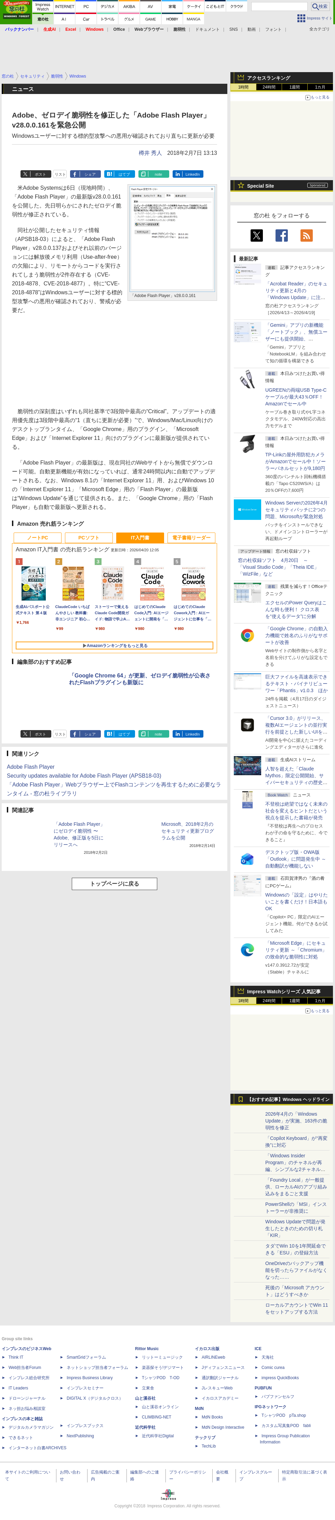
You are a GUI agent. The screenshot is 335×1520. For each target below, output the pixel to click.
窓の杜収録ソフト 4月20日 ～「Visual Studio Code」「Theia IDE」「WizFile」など (278, 567)
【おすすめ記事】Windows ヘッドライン (288, 1099)
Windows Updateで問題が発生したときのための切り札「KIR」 (295, 1228)
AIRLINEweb (213, 1357)
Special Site (260, 186)
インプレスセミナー (85, 1388)
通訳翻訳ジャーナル (220, 1377)
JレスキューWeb (217, 1388)
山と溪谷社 (145, 1398)
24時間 (269, 87)
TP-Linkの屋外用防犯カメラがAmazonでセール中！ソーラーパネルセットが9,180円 (295, 461)
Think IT (16, 1357)
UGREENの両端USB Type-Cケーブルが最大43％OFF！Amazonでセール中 (295, 396)
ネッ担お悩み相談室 (27, 1408)
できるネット (21, 1437)
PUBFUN (263, 1388)
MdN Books (212, 1417)
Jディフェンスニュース (223, 1367)
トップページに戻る (114, 884)
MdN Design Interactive (223, 1427)
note (158, 174)
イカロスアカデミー (220, 1398)
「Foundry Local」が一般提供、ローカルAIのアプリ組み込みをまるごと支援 (296, 1186)
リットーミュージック (162, 1357)
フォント (273, 29)
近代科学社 (145, 1427)
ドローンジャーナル (27, 1398)
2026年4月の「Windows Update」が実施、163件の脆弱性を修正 (296, 1120)
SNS (233, 29)
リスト (60, 174)
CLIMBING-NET (156, 1417)
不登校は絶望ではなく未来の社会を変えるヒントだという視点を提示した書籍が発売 (296, 810)
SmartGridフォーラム (86, 1357)
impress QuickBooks (280, 1377)
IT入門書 (140, 537)
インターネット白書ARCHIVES (37, 1447)
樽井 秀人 (150, 153)
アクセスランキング (268, 78)
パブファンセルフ (278, 1396)
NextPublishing (80, 1436)
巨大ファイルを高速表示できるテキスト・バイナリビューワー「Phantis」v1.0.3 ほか (296, 683)
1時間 (243, 87)
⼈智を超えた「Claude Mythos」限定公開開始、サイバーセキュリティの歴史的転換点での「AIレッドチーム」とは (296, 782)
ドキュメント (207, 29)
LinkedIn (193, 174)
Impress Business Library (90, 1377)
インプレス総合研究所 (29, 1377)
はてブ (124, 174)
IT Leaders (18, 1388)
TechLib (209, 1446)
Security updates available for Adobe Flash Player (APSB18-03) (84, 776)
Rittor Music (147, 1348)
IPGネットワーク (270, 1406)
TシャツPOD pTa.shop (284, 1415)
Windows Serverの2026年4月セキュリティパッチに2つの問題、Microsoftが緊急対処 (296, 509)
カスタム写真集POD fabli (286, 1425)
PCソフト (88, 537)
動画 (251, 29)
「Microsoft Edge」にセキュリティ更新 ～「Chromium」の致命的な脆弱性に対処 (296, 949)
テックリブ (205, 1437)
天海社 (268, 1357)
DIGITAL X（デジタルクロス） (95, 1398)
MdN (199, 1408)
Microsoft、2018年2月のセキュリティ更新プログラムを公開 (187, 830)
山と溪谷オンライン (160, 1406)
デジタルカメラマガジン (31, 1427)
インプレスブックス (85, 1425)
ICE (258, 1348)
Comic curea (273, 1367)
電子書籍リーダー (191, 537)
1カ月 (320, 87)
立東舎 (148, 1388)
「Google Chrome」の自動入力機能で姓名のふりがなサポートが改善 (296, 635)
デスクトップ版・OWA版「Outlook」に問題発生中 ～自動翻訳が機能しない (295, 859)
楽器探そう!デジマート (163, 1367)
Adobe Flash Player (31, 767)
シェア (90, 174)
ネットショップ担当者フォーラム (97, 1367)
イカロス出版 (207, 1348)
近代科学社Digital (158, 1436)
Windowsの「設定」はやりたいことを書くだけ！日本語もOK (296, 901)
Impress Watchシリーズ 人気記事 (284, 991)
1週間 (295, 87)
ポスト (40, 174)
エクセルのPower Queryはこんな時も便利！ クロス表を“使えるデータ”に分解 (296, 609)
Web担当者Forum (25, 1367)
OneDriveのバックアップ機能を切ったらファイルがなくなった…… (296, 1270)
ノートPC (37, 537)
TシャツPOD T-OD (160, 1377)
